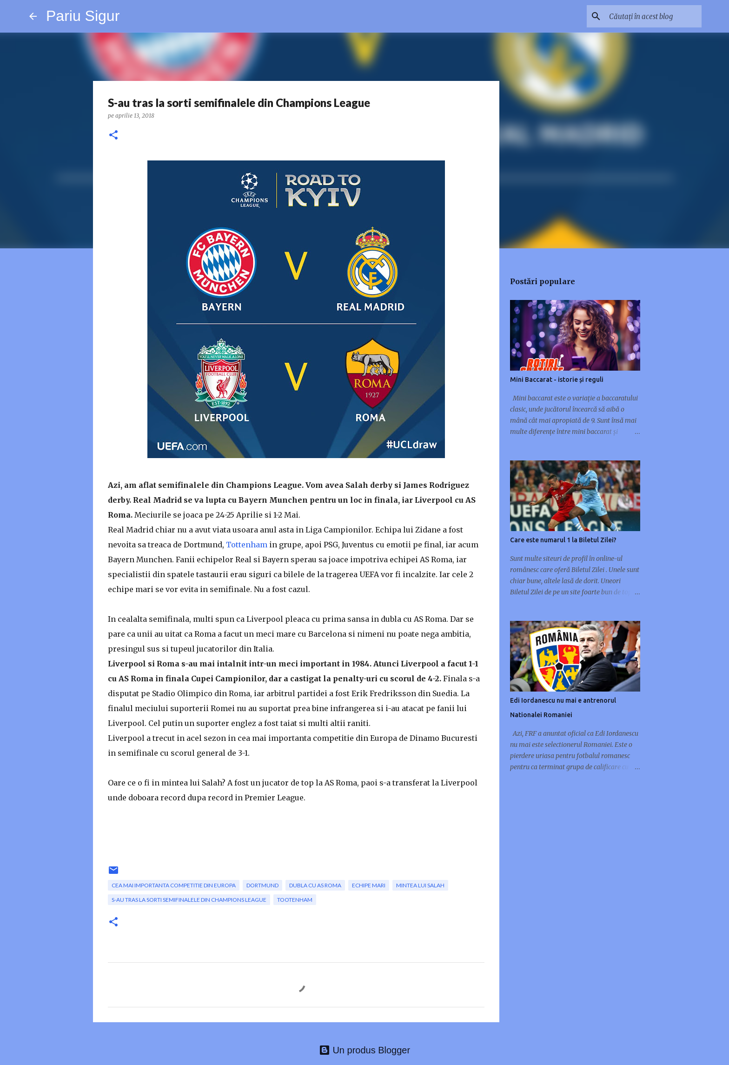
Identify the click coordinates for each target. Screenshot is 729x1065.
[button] (113, 135)
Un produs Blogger (364, 1050)
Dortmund (262, 885)
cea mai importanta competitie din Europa (174, 885)
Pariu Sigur (82, 15)
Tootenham (294, 899)
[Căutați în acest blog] (653, 16)
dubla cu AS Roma (315, 885)
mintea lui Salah (420, 885)
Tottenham (246, 544)
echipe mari (368, 885)
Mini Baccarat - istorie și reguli (556, 379)
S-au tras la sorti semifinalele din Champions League (189, 899)
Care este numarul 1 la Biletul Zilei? (563, 540)
